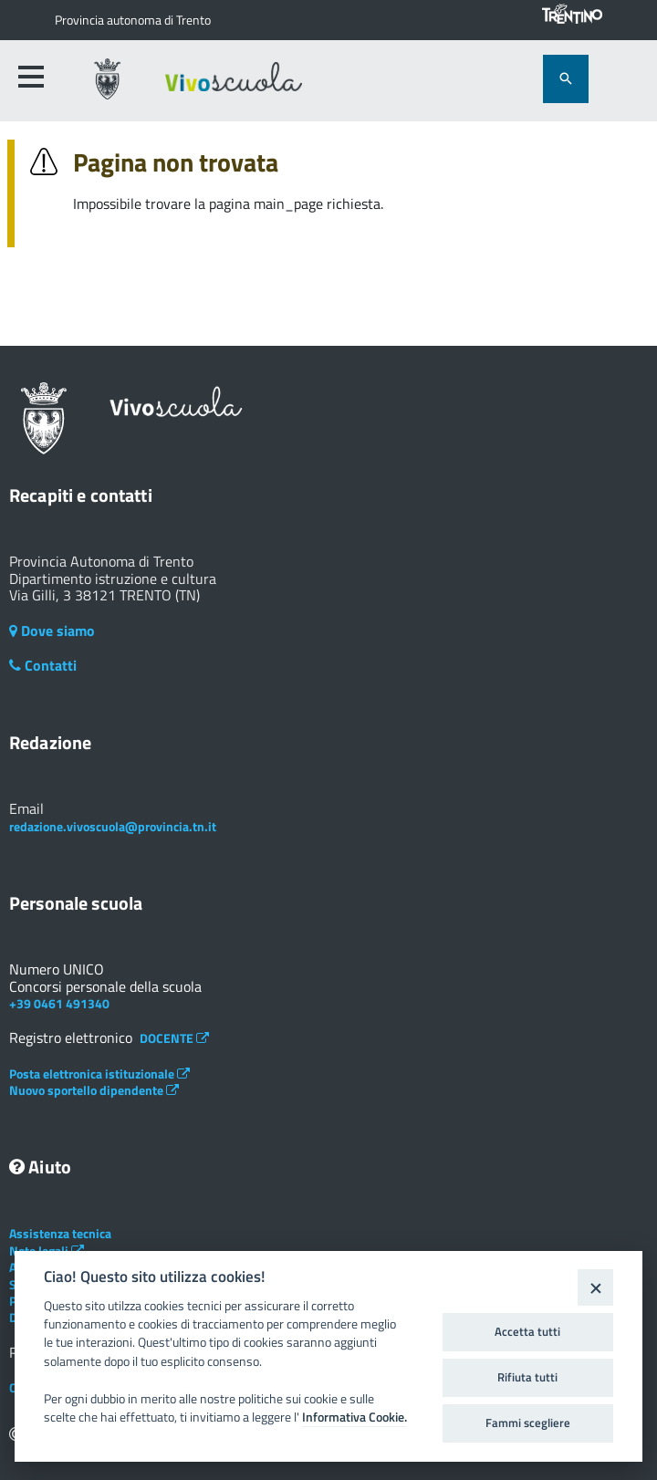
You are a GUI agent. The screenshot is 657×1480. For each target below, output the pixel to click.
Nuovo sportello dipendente (94, 1090)
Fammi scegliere (527, 1422)
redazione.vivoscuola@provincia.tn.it (112, 826)
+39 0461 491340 (59, 1003)
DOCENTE (174, 1037)
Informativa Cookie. (354, 1417)
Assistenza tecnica (60, 1233)
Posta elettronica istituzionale (99, 1073)
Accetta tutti (527, 1331)
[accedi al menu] (31, 76)
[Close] (595, 1287)
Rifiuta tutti (527, 1377)
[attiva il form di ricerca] (566, 79)
